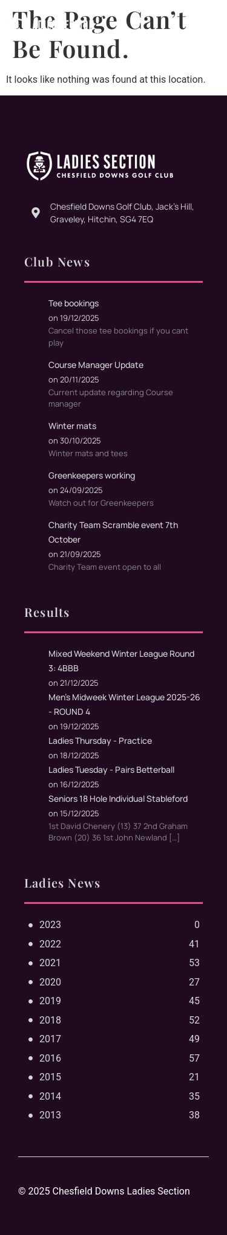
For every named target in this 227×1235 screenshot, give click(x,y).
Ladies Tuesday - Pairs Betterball (111, 769)
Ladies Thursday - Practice (100, 740)
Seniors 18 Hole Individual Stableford (118, 798)
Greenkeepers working (91, 475)
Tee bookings (73, 303)
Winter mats (72, 425)
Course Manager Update (95, 364)
